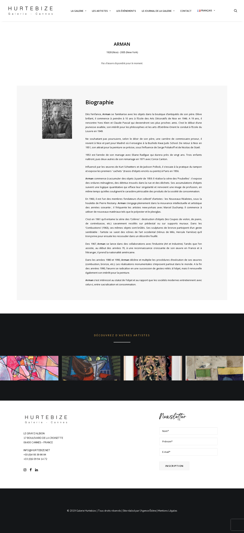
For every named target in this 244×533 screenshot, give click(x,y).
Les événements (126, 11)
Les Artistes (101, 11)
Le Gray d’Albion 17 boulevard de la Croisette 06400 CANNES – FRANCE (43, 438)
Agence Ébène (148, 510)
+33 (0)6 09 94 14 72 (35, 459)
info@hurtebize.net (37, 450)
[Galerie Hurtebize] (30, 10)
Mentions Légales (167, 510)
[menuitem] (78, 11)
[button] (235, 10)
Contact (186, 11)
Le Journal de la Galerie (158, 11)
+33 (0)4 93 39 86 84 (35, 454)
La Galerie (78, 11)
